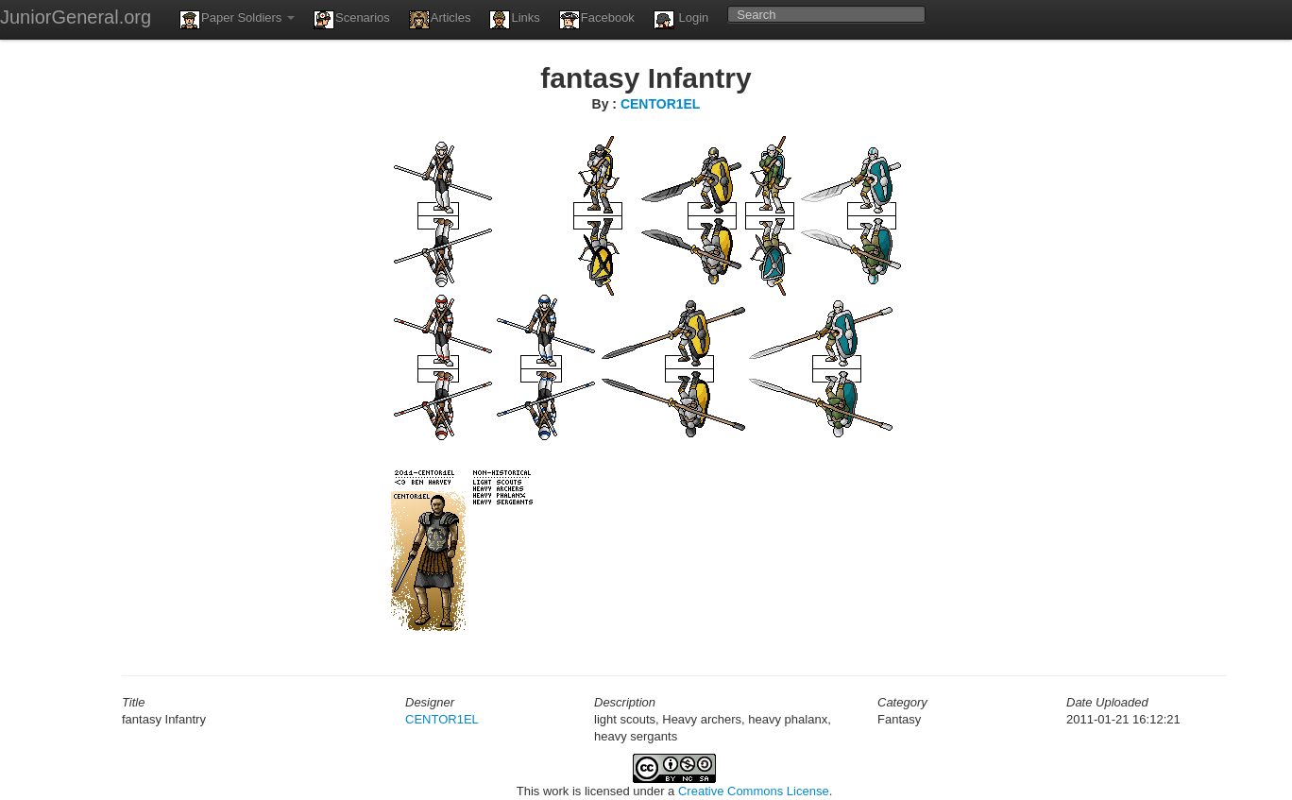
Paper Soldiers (237, 19)
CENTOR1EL (660, 103)
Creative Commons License (753, 791)
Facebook (597, 19)
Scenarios (352, 19)
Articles (440, 19)
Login (681, 19)
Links (514, 19)
